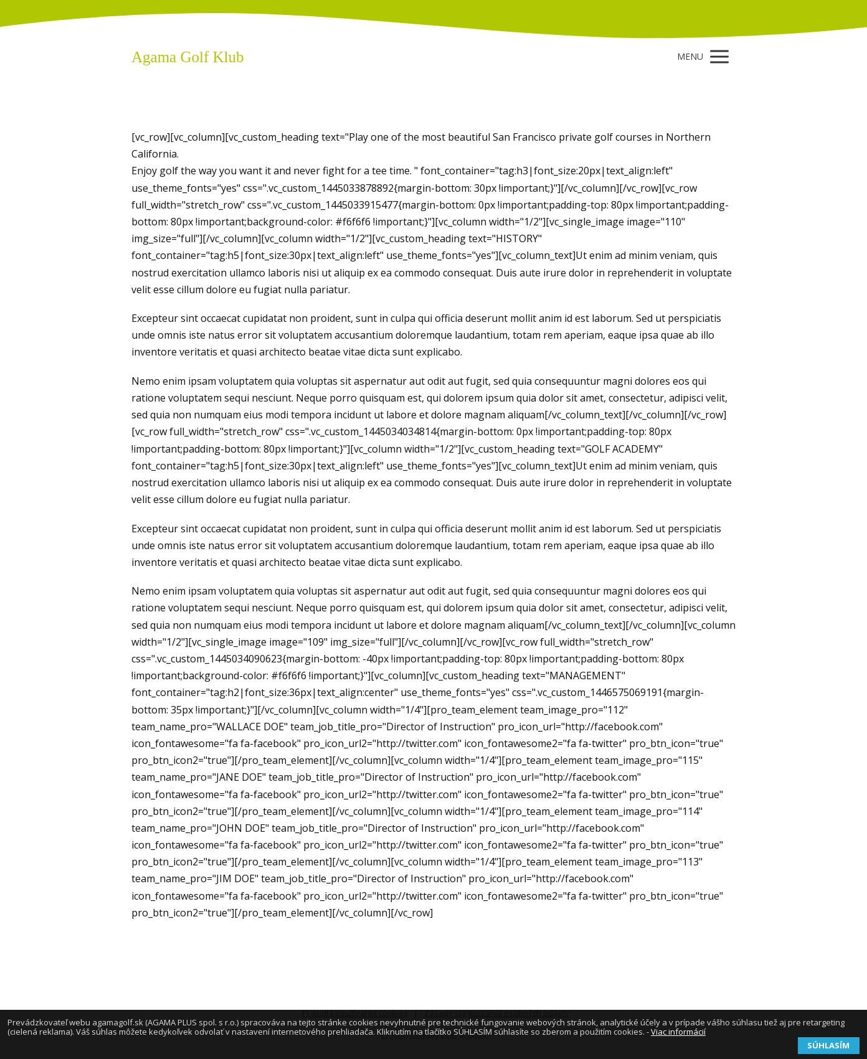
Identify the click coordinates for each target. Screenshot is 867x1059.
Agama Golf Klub (187, 57)
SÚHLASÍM (828, 1045)
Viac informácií (678, 1031)
